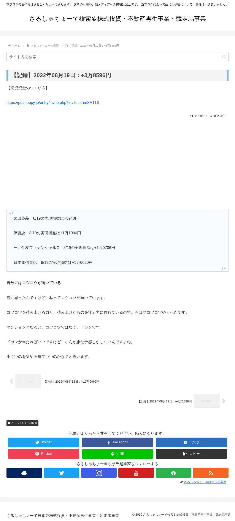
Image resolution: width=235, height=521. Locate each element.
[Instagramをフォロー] (99, 473)
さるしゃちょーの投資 (22, 422)
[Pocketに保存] (43, 454)
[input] (117, 57)
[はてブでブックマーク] (191, 442)
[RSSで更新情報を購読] (211, 473)
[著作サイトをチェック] (24, 473)
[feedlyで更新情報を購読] (173, 473)
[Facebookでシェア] (117, 442)
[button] (224, 56)
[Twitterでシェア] (43, 442)
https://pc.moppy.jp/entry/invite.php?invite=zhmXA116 (52, 102)
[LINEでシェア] (117, 454)
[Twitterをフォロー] (61, 473)
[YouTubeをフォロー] (136, 473)
